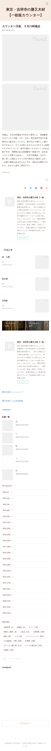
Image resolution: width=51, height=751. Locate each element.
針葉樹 (30, 641)
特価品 (21, 628)
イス (18, 637)
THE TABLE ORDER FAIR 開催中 (28, 434)
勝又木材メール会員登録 (12, 401)
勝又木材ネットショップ (12, 392)
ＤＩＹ (33, 628)
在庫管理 (8, 628)
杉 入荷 (6, 257)
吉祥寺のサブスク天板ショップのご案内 (30, 422)
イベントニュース (35, 637)
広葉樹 (8, 650)
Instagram (6, 410)
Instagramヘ (25, 724)
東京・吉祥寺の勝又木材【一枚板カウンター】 (25, 12)
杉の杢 (5, 279)
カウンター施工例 (12, 646)
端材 (7, 637)
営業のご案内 (10, 632)
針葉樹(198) (5, 172)
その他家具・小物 (12, 641)
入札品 (24, 632)
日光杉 (5, 301)
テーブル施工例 (33, 646)
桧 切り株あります (23, 447)
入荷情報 (38, 632)
